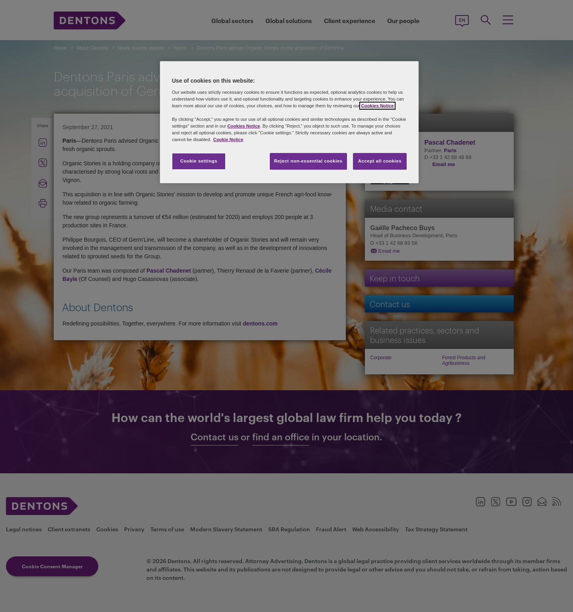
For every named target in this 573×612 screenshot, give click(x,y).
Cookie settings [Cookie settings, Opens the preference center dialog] (198, 161)
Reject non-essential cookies (308, 161)
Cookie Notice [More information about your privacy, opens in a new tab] (228, 139)
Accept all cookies (380, 161)
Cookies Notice (377, 105)
